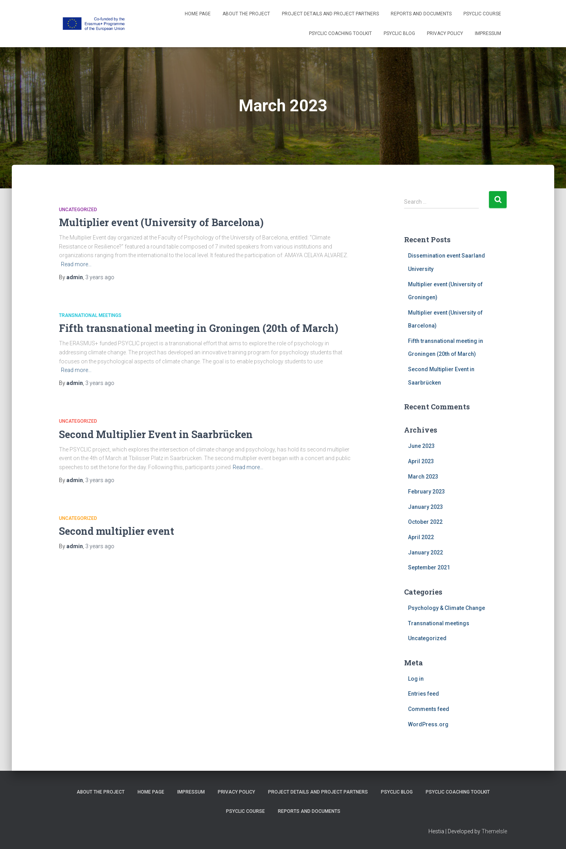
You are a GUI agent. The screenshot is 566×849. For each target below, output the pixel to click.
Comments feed (428, 709)
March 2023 (423, 476)
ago (99, 277)
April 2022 (421, 537)
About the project (246, 14)
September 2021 (429, 567)
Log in (416, 679)
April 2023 (421, 461)
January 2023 (425, 507)
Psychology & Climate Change (446, 608)
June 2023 (421, 446)
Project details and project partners (330, 14)
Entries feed (423, 694)
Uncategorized (78, 209)
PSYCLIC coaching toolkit (340, 33)
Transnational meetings (90, 315)
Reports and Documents (421, 14)
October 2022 (425, 522)
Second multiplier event (116, 531)
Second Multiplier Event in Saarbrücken (156, 434)
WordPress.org (428, 724)
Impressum (488, 33)
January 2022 (425, 552)
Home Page (198, 14)
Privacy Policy (445, 33)
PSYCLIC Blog (399, 33)
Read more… (76, 264)
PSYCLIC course (482, 14)
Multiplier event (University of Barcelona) (161, 222)
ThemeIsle (494, 831)
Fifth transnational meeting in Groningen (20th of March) (198, 328)
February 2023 (426, 491)
